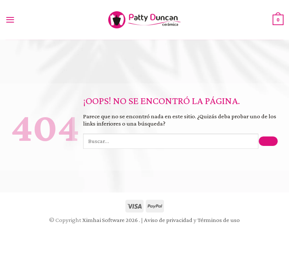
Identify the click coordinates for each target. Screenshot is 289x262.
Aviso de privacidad (168, 220)
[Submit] (268, 141)
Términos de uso (219, 220)
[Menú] (12, 20)
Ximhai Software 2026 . (111, 220)
